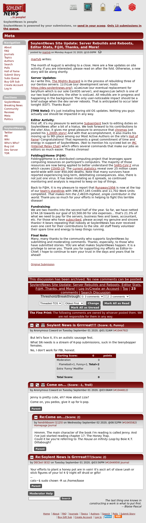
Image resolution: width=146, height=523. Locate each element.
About (8, 47)
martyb (46, 52)
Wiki (6, 139)
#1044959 (112, 464)
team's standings (52, 192)
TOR (6, 153)
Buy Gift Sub (11, 81)
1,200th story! (56, 134)
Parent (36, 410)
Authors (9, 61)
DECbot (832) (42, 464)
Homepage (40, 427)
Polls (7, 68)
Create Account (13, 85)
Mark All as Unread (85, 309)
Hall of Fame (11, 71)
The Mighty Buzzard (66, 81)
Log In (8, 88)
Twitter (8, 132)
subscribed (73, 221)
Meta (9, 36)
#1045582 (129, 424)
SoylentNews (14, 11)
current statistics (84, 170)
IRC (6, 136)
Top (125, 291)
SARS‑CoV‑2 (122, 167)
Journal (52, 427)
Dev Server (11, 149)
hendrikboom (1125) (50, 424)
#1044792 (120, 332)
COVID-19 (58, 170)
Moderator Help (41, 495)
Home (46, 515)
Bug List (9, 146)
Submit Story (12, 74)
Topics (8, 57)
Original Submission (43, 266)
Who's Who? (11, 143)
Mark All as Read (116, 305)
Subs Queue (11, 78)
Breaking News (13, 105)
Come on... (56, 387)
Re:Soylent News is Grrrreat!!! (63, 459)
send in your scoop (91, 25)
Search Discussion (96, 294)
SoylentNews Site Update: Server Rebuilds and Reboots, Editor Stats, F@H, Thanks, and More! (81, 45)
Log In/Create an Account (98, 291)
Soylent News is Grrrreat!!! (71, 327)
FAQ (6, 50)
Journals (9, 54)
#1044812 (120, 392)
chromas (121, 131)
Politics (8, 119)
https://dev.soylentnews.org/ (51, 88)
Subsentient (92, 125)
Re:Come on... (52, 419)
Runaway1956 (105, 189)
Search (8, 64)
